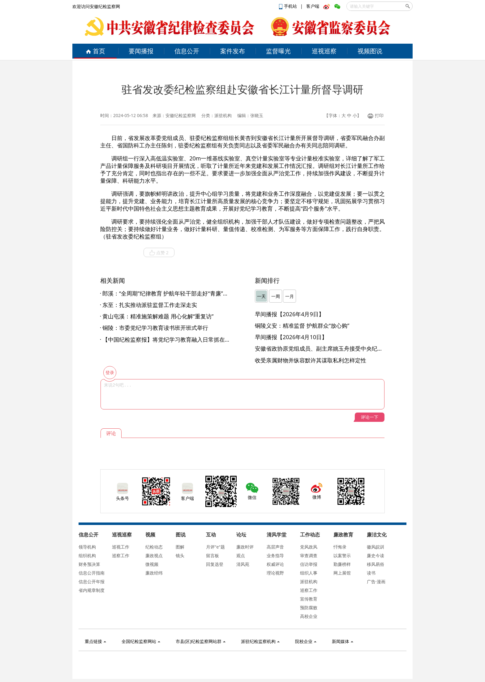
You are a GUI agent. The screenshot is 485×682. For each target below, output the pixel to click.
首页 (95, 51)
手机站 (288, 6)
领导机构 (87, 547)
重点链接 (95, 641)
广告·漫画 (376, 581)
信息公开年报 (92, 581)
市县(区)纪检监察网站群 (200, 641)
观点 (240, 555)
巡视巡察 (324, 51)
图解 (180, 547)
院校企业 (305, 641)
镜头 (180, 555)
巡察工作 (120, 555)
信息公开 (186, 51)
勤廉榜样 (342, 564)
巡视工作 (120, 547)
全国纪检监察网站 (141, 641)
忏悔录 (339, 547)
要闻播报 (141, 51)
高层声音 (275, 547)
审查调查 (308, 555)
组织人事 (308, 573)
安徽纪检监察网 (180, 115)
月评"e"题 (215, 547)
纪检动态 (154, 547)
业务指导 (275, 555)
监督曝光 (278, 51)
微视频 (151, 564)
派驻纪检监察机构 (260, 641)
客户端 (312, 6)
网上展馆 (342, 573)
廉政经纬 (154, 573)
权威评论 (275, 564)
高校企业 (308, 616)
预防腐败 (308, 607)
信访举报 (308, 564)
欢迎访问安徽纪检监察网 (96, 6)
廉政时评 (245, 547)
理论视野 (275, 573)
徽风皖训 (375, 547)
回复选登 (214, 564)
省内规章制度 (92, 590)
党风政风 (308, 547)
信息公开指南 (92, 573)
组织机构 (87, 555)
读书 (371, 573)
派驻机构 (308, 581)
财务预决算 (89, 564)
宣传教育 (308, 599)
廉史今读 (375, 555)
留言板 (212, 555)
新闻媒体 (342, 641)
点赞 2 (159, 253)
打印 (376, 115)
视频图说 (370, 51)
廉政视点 (154, 555)
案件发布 (232, 51)
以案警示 (342, 555)
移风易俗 (375, 564)
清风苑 (242, 564)
